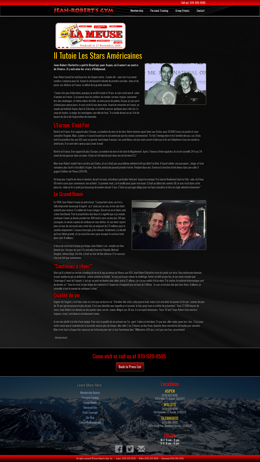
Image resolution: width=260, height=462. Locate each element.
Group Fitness (182, 11)
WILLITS (170, 404)
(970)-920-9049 (151, 458)
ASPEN (170, 391)
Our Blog (90, 417)
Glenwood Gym (90, 408)
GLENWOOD (169, 418)
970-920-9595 (197, 3)
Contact (201, 11)
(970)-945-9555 (177, 458)
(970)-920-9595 (129, 458)
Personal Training (159, 11)
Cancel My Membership (90, 422)
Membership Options (90, 393)
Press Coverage (90, 412)
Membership (136, 11)
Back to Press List (130, 366)
